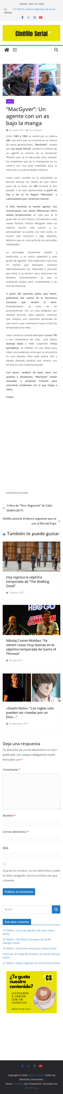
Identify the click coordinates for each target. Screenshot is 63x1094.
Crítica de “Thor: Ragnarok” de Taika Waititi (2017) (27, 508)
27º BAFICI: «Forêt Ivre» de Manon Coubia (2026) (29, 948)
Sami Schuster (35, 130)
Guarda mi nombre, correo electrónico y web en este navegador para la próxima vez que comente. (31, 875)
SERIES (10, 101)
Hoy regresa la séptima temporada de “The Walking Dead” (27, 581)
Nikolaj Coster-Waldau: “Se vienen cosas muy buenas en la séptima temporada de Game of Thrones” (31, 647)
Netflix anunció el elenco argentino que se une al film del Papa (31, 521)
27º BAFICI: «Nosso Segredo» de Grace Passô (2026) (31, 963)
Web (5, 848)
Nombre (9, 815)
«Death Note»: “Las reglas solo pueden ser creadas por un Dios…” (30, 712)
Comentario (11, 769)
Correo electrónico (16, 832)
